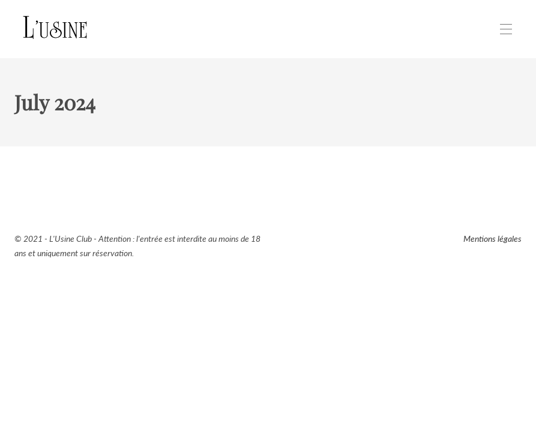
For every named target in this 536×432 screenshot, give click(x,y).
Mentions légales (492, 238)
